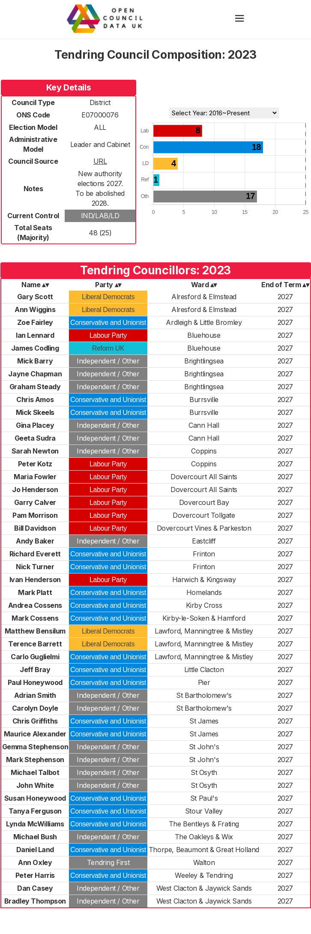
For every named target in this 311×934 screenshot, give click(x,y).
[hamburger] (240, 19)
